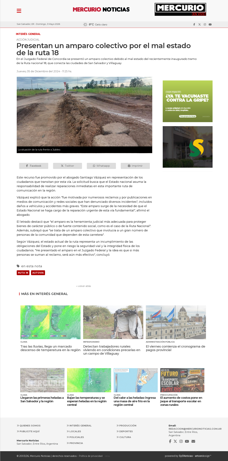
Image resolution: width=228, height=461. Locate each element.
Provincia (75, 443)
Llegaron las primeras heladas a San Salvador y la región (42, 399)
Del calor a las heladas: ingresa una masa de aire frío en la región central (135, 401)
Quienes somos (29, 425)
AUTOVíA (38, 272)
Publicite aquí (28, 431)
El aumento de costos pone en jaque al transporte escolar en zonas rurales (181, 401)
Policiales (75, 437)
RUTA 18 (23, 272)
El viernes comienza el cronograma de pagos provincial (175, 348)
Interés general (79, 425)
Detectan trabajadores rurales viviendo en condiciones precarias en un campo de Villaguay (111, 350)
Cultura (123, 437)
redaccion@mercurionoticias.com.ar (195, 428)
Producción (126, 425)
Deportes (124, 431)
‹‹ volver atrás (83, 286)
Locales (74, 431)
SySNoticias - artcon (190, 455)
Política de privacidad (90, 456)
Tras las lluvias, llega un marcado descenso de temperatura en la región (50, 348)
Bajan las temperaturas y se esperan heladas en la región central (86, 401)
